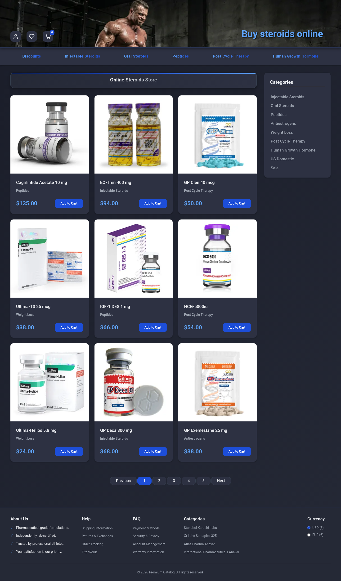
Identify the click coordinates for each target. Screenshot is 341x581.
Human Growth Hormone (296, 56)
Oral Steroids (136, 56)
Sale (274, 168)
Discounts (31, 56)
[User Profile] (15, 36)
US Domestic (282, 159)
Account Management (149, 544)
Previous (123, 481)
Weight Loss (282, 132)
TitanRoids (90, 552)
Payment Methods (146, 528)
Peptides (180, 56)
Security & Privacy (146, 536)
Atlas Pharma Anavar (199, 544)
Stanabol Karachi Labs (200, 528)
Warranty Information (148, 552)
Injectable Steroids (82, 56)
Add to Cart (68, 204)
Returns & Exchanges (97, 536)
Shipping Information (97, 528)
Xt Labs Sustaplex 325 (200, 536)
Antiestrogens (283, 123)
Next (221, 481)
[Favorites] (32, 36)
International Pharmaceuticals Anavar (211, 552)
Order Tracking (92, 544)
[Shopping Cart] (48, 36)
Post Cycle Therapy (231, 56)
